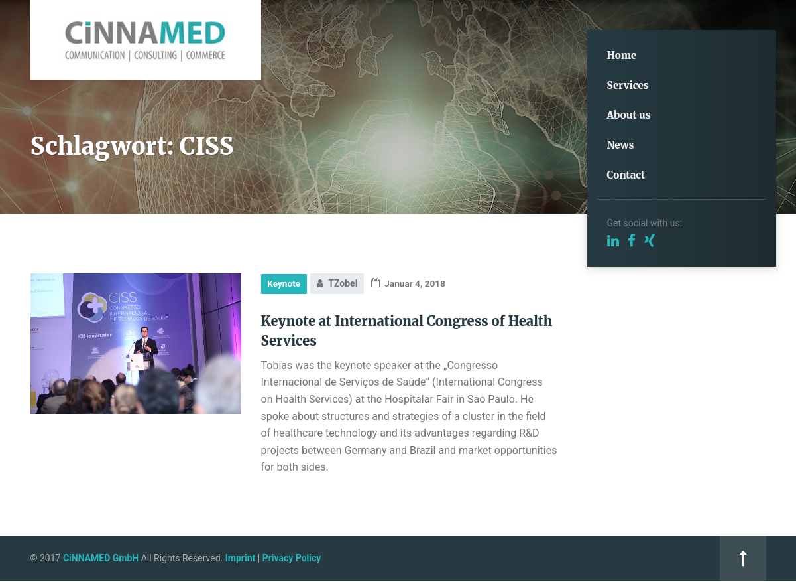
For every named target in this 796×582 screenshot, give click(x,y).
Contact (626, 175)
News (620, 145)
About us (629, 115)
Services (628, 85)
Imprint (240, 558)
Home (622, 55)
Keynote (285, 283)
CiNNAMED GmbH (101, 558)
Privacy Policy (291, 558)
